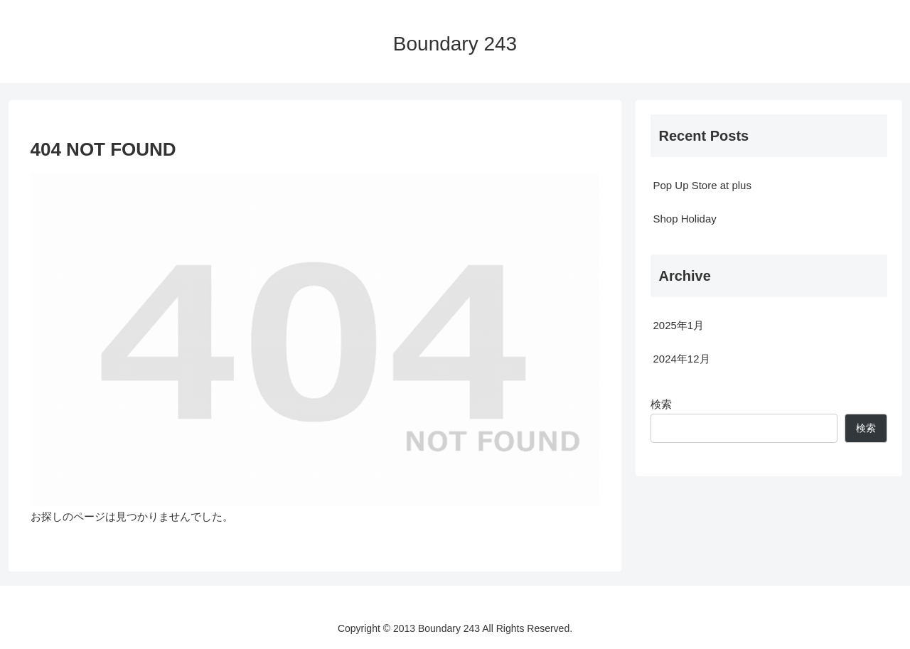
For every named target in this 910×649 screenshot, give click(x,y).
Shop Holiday (685, 219)
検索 (661, 404)
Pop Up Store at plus (702, 185)
